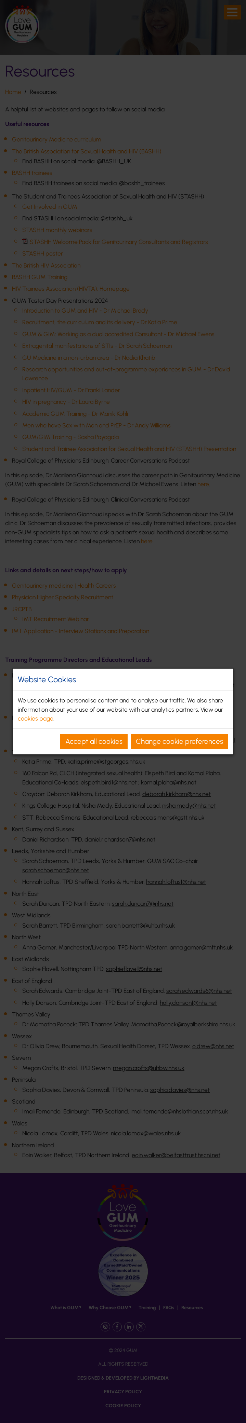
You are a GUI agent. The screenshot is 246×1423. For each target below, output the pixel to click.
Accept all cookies (93, 741)
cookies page (35, 718)
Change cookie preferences (179, 741)
